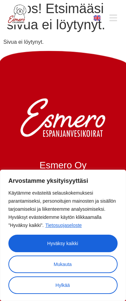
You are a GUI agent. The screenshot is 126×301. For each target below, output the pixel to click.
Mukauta (63, 264)
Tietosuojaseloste (63, 225)
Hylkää (62, 285)
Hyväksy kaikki (62, 243)
